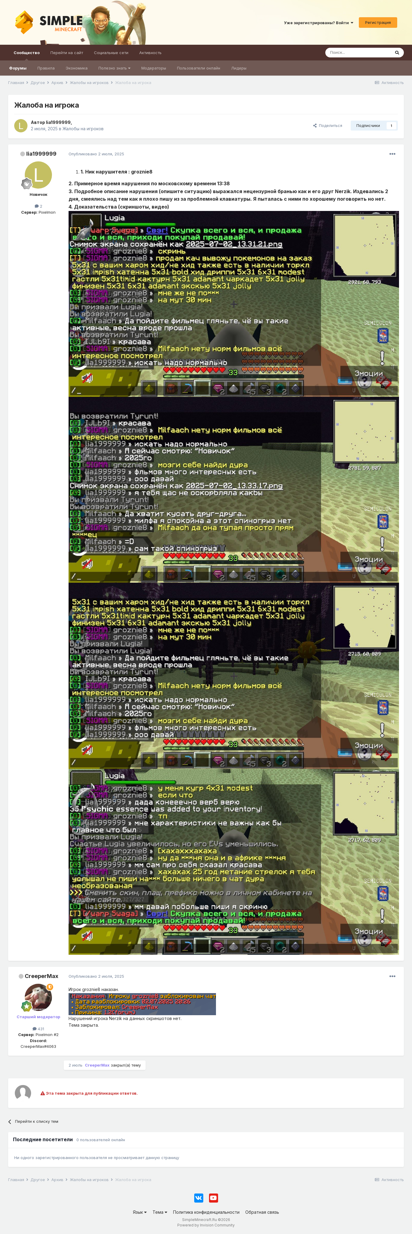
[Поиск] (357, 52)
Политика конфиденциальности (206, 1212)
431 (38, 1028)
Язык (140, 1212)
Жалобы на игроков (83, 128)
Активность (150, 52)
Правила (46, 68)
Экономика (77, 68)
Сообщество (27, 55)
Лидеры (238, 68)
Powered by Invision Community (206, 1225)
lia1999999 (41, 154)
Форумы (18, 68)
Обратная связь (262, 1212)
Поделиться (327, 125)
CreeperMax (41, 976)
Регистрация (378, 22)
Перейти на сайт (66, 52)
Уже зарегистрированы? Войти (318, 22)
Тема (160, 1212)
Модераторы (153, 68)
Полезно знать (114, 68)
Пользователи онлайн (198, 68)
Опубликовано (96, 153)
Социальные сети (111, 52)
